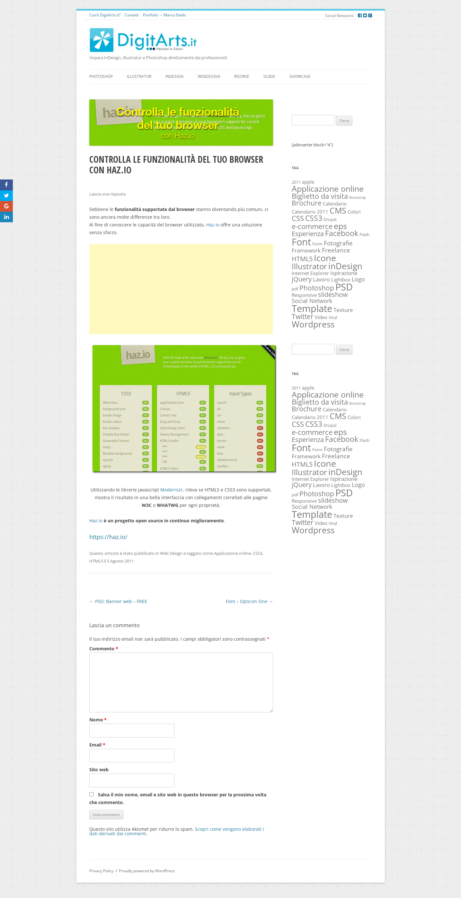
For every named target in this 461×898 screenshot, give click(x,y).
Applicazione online (232, 553)
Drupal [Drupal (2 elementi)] (330, 219)
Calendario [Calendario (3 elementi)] (335, 203)
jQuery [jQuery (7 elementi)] (302, 279)
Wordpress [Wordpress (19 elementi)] (313, 324)
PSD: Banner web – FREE (118, 601)
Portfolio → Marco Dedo (164, 15)
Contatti (132, 15)
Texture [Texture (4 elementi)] (343, 310)
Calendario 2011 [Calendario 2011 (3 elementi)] (310, 211)
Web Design (171, 553)
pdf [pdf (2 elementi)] (295, 289)
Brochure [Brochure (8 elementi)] (307, 202)
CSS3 (257, 553)
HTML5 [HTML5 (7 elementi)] (302, 258)
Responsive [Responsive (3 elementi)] (304, 295)
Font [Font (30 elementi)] (301, 241)
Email (97, 745)
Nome (98, 720)
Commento (103, 649)
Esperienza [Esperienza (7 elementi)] (308, 233)
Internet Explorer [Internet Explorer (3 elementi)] (310, 273)
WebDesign (209, 76)
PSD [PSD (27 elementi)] (344, 286)
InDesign (174, 76)
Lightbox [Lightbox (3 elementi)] (340, 279)
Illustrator (139, 76)
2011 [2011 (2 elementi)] (296, 182)
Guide (269, 76)
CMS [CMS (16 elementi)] (338, 210)
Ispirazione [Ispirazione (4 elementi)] (344, 273)
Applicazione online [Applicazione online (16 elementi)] (328, 188)
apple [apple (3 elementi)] (308, 182)
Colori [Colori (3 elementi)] (354, 211)
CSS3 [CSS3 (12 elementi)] (313, 218)
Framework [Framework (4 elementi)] (306, 250)
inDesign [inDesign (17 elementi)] (345, 266)
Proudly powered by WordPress (147, 871)
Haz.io (212, 225)
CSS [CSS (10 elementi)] (298, 218)
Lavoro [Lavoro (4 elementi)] (321, 279)
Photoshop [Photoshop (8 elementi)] (316, 287)
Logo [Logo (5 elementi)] (358, 279)
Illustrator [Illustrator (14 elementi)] (309, 266)
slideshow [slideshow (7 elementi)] (333, 294)
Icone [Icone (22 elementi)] (325, 258)
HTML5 (96, 561)
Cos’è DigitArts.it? (104, 15)
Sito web (99, 769)
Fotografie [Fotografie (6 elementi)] (338, 243)
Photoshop (101, 76)
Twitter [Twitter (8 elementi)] (303, 316)
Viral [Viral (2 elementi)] (333, 317)
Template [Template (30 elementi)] (312, 308)
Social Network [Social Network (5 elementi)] (312, 301)
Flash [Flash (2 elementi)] (364, 234)
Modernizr (171, 490)
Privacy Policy (101, 871)
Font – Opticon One (249, 601)
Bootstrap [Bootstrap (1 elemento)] (357, 197)
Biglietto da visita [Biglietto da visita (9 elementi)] (320, 196)
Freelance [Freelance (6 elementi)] (336, 250)
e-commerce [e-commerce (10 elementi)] (312, 226)
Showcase (300, 76)
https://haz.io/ (108, 537)
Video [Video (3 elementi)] (321, 317)
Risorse (241, 76)
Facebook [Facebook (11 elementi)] (341, 233)
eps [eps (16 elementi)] (340, 225)
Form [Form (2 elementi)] (317, 244)
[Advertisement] (181, 289)
